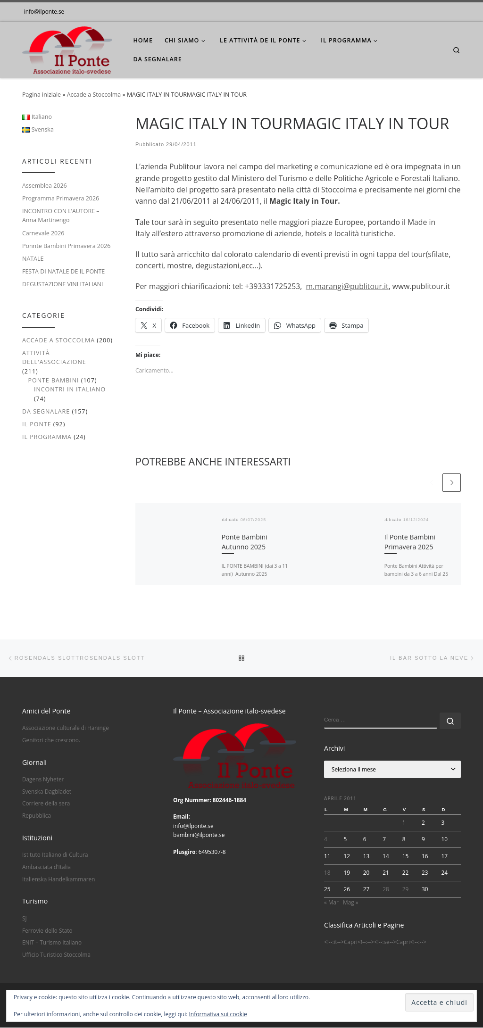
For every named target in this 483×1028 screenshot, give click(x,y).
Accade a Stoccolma (94, 95)
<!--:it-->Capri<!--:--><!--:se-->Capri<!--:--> (375, 942)
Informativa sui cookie (218, 1014)
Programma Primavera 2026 (60, 198)
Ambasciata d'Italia (46, 867)
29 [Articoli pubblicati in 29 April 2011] (405, 889)
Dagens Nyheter (43, 779)
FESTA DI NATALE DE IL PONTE (63, 271)
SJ (24, 918)
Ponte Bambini (53, 380)
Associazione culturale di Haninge (65, 728)
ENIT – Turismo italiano (52, 943)
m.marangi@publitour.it (347, 286)
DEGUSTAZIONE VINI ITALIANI (62, 284)
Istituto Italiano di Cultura (55, 855)
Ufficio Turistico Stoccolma (56, 955)
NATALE (32, 259)
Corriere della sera (46, 804)
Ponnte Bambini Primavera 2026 (66, 246)
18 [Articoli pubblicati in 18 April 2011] (327, 873)
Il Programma (47, 437)
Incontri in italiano (70, 389)
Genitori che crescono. (51, 740)
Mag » (350, 902)
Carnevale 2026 (43, 233)
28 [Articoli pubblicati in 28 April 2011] (386, 889)
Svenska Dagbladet (46, 792)
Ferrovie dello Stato (47, 931)
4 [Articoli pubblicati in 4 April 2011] (325, 840)
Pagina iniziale (41, 95)
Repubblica (36, 816)
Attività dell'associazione (54, 357)
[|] (67, 48)
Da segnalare (46, 411)
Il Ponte (36, 424)
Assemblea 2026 (44, 186)
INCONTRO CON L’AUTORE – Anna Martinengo (61, 215)
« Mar (331, 902)
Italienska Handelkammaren (58, 879)
